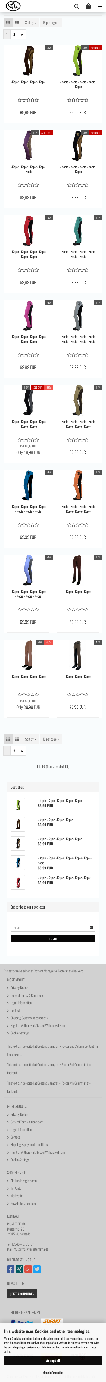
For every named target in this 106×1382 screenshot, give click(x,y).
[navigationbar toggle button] (100, 6)
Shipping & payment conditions (29, 1017)
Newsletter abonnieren (24, 1203)
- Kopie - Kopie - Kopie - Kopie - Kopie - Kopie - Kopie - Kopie (77, 339)
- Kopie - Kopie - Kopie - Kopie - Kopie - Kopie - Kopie (77, 424)
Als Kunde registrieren (24, 1180)
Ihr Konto (16, 1188)
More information (53, 1372)
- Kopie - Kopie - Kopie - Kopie (28, 82)
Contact (15, 1010)
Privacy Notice (19, 987)
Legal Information (21, 1002)
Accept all (53, 1360)
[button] (8, 22)
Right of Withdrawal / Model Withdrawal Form (38, 1025)
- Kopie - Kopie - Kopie (78, 591)
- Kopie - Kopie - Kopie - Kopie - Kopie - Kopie (28, 254)
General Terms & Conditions (27, 995)
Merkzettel (17, 1195)
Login (53, 939)
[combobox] (30, 22)
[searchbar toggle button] (76, 6)
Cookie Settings (20, 1032)
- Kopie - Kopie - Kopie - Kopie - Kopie (77, 84)
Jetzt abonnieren (22, 1293)
